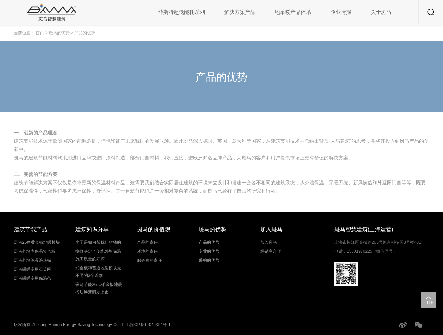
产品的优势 (209, 242)
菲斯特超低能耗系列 (181, 12)
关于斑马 (381, 12)
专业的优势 (209, 251)
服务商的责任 (149, 260)
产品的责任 (147, 242)
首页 (40, 32)
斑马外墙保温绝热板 (32, 260)
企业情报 (341, 12)
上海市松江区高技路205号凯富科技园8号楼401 (377, 242)
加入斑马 (268, 242)
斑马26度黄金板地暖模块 (37, 242)
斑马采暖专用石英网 (32, 269)
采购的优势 (209, 260)
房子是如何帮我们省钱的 (98, 242)
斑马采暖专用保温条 (32, 278)
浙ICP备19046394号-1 (150, 324)
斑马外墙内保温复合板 (34, 251)
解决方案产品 (239, 12)
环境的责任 (147, 251)
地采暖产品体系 (293, 12)
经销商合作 (270, 251)
